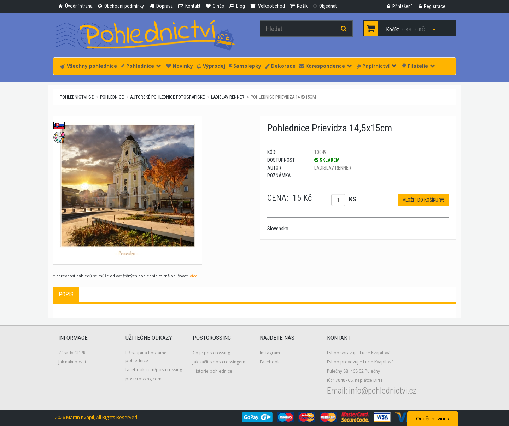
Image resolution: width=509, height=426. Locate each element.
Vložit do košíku (423, 200)
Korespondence (325, 66)
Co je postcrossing (211, 353)
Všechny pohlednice (88, 66)
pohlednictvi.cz (77, 97)
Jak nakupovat (72, 362)
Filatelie (418, 66)
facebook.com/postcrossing (153, 370)
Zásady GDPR (72, 353)
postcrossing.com (143, 379)
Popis (66, 294)
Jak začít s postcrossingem (219, 362)
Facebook (270, 362)
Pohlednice (141, 66)
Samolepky (245, 66)
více (194, 275)
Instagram (270, 353)
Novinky (179, 66)
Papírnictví (376, 66)
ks (352, 199)
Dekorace (280, 66)
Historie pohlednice (212, 371)
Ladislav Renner (227, 97)
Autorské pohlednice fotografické (167, 97)
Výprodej (211, 66)
